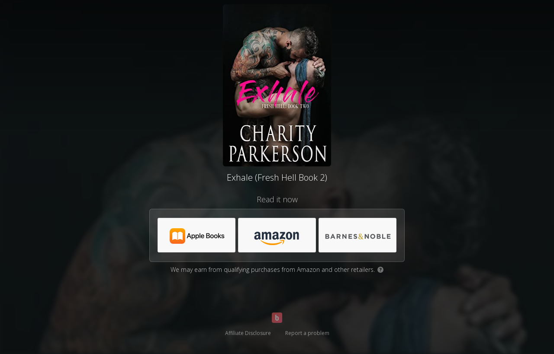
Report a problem (307, 333)
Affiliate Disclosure (248, 333)
